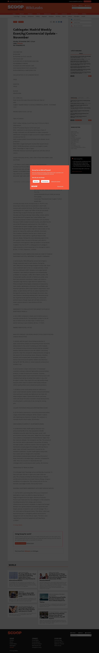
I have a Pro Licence (55, 181)
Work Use (36, 181)
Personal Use (45, 181)
